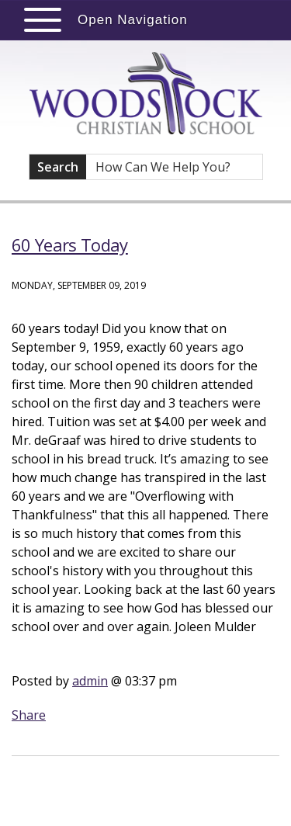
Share (29, 715)
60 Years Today (70, 244)
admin (90, 680)
